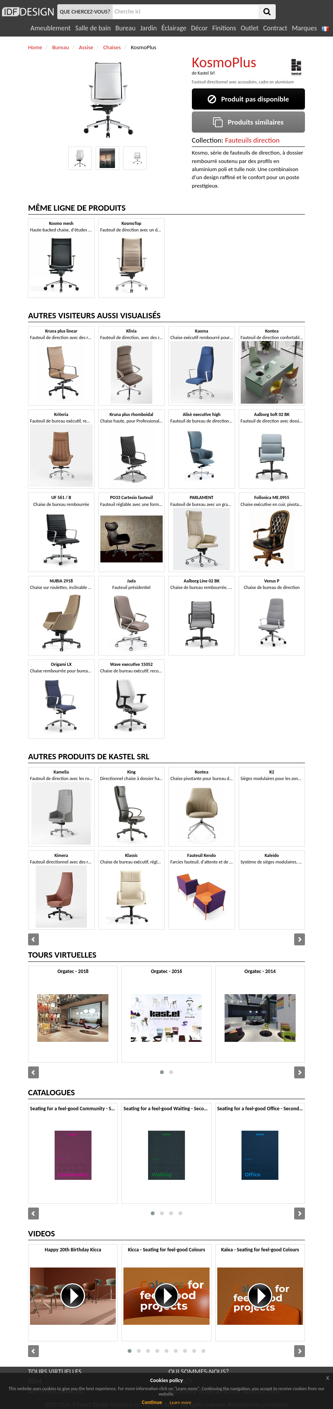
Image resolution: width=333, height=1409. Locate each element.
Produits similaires (248, 122)
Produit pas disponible (248, 99)
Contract (275, 28)
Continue (152, 1402)
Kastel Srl (206, 73)
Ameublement (50, 28)
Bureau (125, 28)
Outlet (249, 28)
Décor (199, 28)
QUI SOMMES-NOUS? (198, 1371)
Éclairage (174, 28)
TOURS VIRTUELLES (55, 1371)
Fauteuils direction (252, 140)
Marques (304, 28)
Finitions (224, 28)
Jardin (148, 28)
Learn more (180, 1402)
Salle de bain (93, 28)
